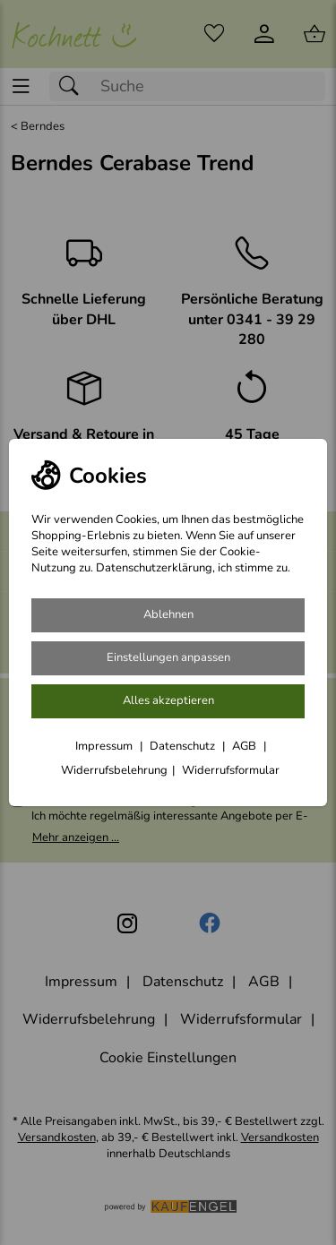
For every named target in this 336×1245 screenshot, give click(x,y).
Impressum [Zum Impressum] (105, 746)
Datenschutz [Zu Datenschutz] (184, 746)
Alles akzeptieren (168, 700)
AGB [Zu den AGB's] (245, 746)
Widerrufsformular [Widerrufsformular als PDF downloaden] (231, 770)
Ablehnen (168, 614)
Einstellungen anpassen (168, 657)
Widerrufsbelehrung (114, 770)
